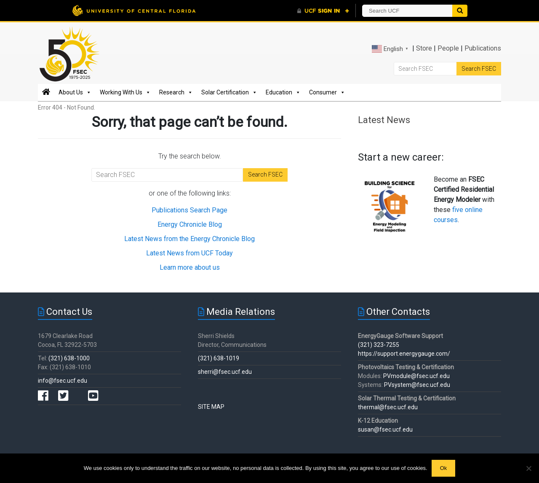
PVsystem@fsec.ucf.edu (417, 384)
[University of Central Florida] (134, 10)
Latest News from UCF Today (189, 253)
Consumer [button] (327, 92)
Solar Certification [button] (229, 92)
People (448, 48)
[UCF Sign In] (323, 11)
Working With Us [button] (125, 92)
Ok (443, 468)
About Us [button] (75, 92)
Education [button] (283, 92)
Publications (482, 48)
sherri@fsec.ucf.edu (225, 371)
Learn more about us (190, 267)
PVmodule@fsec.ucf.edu (416, 376)
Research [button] (176, 92)
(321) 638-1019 (218, 358)
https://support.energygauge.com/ (404, 353)
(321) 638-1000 (69, 358)
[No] (528, 468)
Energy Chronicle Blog (189, 224)
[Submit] (459, 11)
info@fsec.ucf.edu (62, 380)
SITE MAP (211, 406)
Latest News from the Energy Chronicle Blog (189, 239)
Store (424, 48)
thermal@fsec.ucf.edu (388, 407)
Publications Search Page (189, 210)
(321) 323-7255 (378, 344)
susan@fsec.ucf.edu (385, 429)
